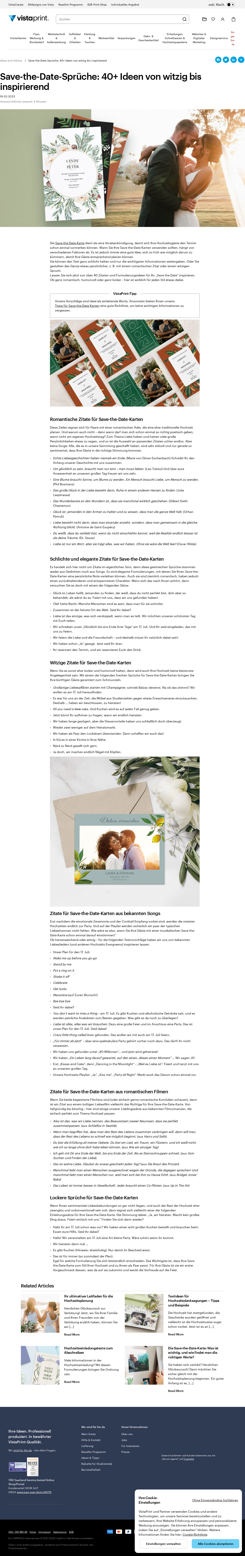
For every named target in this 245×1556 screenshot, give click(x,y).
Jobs (124, 1440)
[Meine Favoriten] (213, 19)
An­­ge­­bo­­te (233, 38)
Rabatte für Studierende (96, 1463)
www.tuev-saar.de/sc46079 (34, 1492)
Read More (75, 1334)
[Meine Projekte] (204, 19)
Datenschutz (60, 1532)
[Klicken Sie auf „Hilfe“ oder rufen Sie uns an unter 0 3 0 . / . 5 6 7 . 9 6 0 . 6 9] (195, 19)
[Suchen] (184, 19)
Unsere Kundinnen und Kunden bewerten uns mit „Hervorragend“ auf (188, 1457)
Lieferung (87, 1446)
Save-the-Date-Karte (69, 243)
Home (32, 1532)
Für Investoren (130, 1446)
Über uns (127, 1434)
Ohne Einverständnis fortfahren (215, 1500)
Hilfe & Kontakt (90, 1440)
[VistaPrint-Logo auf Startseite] (28, 19)
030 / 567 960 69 (17, 1532)
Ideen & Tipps (90, 1457)
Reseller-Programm (93, 1451)
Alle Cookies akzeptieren (216, 1543)
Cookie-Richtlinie (195, 1534)
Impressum (44, 1532)
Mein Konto (88, 1434)
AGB (71, 1532)
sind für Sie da (22, 1450)
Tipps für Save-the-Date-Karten (77, 305)
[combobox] (119, 19)
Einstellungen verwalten (163, 1543)
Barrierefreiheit (90, 1469)
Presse (125, 1451)
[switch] (222, 4)
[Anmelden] (223, 19)
